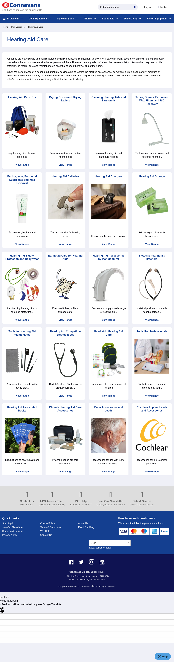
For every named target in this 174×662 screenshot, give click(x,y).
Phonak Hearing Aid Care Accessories (65, 409)
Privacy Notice (10, 535)
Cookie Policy (47, 523)
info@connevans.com (94, 579)
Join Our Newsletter (12, 527)
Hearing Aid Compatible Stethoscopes (65, 333)
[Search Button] (134, 6)
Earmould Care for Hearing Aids (65, 257)
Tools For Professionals (152, 331)
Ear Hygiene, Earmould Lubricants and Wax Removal (22, 180)
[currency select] (110, 543)
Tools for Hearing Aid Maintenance (22, 333)
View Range (22, 165)
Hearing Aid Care (35, 27)
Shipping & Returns (12, 531)
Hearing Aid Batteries (65, 176)
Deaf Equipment (17, 27)
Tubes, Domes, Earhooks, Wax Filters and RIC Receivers (152, 101)
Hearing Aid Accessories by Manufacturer (109, 257)
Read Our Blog (86, 527)
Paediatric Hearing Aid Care (108, 333)
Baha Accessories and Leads (108, 409)
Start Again (8, 523)
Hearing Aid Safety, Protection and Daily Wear (22, 257)
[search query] (117, 7)
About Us (83, 523)
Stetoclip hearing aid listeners (152, 257)
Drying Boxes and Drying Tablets (65, 99)
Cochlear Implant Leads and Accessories (152, 409)
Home (5, 27)
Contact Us (46, 535)
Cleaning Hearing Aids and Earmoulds (109, 99)
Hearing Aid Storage (152, 176)
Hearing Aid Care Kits (22, 97)
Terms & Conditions (50, 527)
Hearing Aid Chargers (108, 176)
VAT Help (45, 531)
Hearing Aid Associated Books (22, 409)
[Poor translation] (2, 609)
